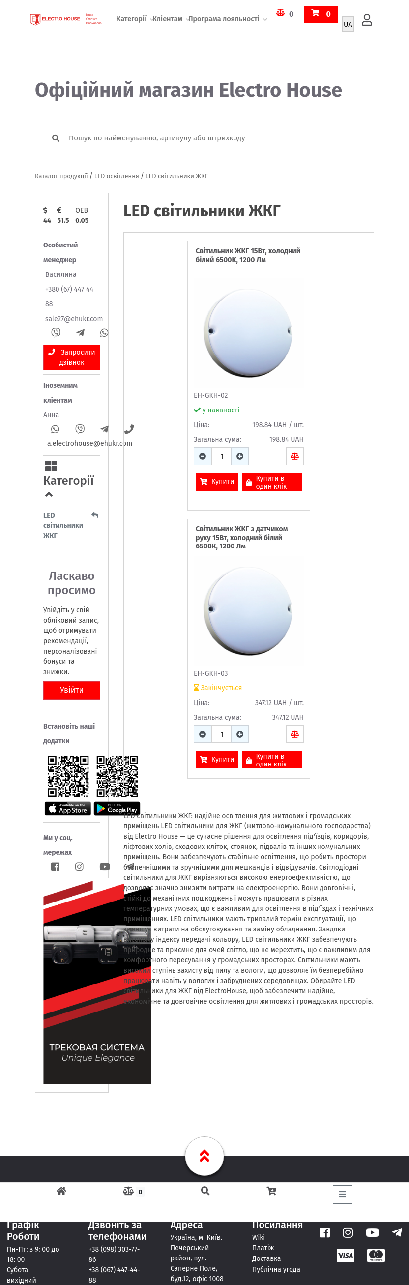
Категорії (131, 31)
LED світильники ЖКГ (177, 176)
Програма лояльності (224, 31)
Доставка (266, 1258)
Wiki (258, 1237)
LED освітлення (116, 176)
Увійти (72, 690)
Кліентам (167, 31)
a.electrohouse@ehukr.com (89, 443)
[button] (71, 481)
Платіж (263, 1247)
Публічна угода (276, 1268)
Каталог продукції (61, 176)
